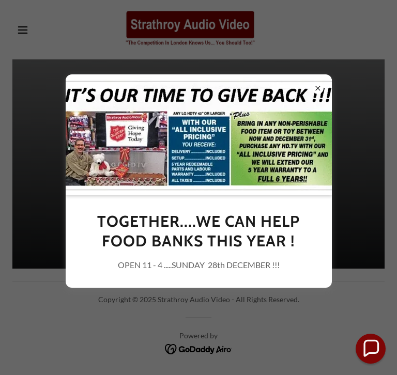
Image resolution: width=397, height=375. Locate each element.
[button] (371, 349)
